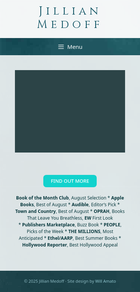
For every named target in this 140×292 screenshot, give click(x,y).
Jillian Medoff (70, 18)
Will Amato (105, 281)
